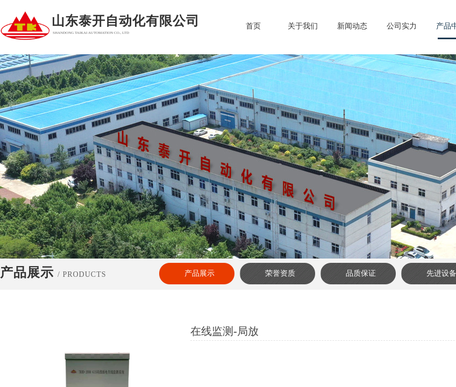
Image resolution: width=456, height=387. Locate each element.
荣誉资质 (280, 273)
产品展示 (199, 273)
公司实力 (402, 26)
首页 (253, 26)
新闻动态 (352, 26)
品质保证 (361, 273)
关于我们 (303, 26)
